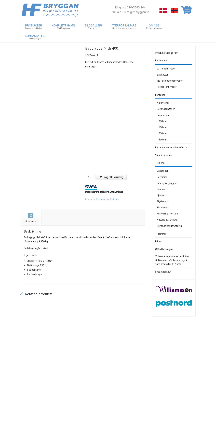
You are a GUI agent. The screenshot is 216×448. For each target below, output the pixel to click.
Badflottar (114, 199)
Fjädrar (161, 195)
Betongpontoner (166, 108)
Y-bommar (160, 233)
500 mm (163, 127)
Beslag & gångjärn (167, 183)
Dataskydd (54, 444)
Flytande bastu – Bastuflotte (171, 147)
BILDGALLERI (93, 26)
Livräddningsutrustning (169, 225)
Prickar (158, 241)
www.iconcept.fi (92, 444)
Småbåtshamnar (164, 155)
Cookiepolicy (66, 444)
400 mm (163, 121)
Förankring (162, 207)
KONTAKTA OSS (35, 37)
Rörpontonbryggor (167, 86)
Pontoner (160, 94)
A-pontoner (163, 102)
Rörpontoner (163, 115)
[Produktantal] (89, 177)
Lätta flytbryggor (166, 68)
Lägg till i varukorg (113, 177)
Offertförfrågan (164, 249)
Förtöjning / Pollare (167, 213)
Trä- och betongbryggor (170, 80)
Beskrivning (30, 218)
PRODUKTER (33, 26)
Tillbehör (160, 162)
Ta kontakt (120, 396)
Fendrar (161, 189)
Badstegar (162, 170)
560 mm (163, 133)
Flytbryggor (161, 60)
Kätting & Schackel (167, 219)
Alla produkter (102, 199)
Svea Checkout (163, 271)
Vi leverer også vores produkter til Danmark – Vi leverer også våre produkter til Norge (172, 260)
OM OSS (154, 26)
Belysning (162, 177)
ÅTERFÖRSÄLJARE (124, 26)
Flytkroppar (163, 201)
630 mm (163, 139)
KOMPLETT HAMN (63, 26)
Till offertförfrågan (125, 365)
